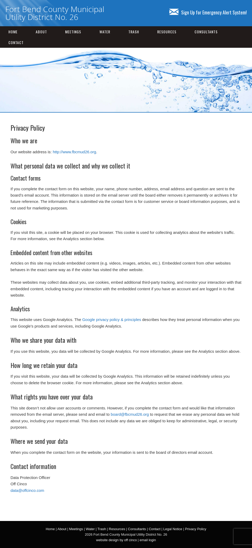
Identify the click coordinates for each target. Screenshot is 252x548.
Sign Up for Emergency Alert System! (208, 12)
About (41, 31)
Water (104, 31)
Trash (133, 31)
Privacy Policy (195, 529)
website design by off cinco (116, 540)
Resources (166, 31)
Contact (16, 42)
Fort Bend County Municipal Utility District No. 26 (54, 13)
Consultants (206, 31)
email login (148, 540)
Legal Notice (172, 529)
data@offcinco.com (27, 490)
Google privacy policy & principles (111, 319)
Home (13, 31)
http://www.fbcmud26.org (74, 152)
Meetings (73, 31)
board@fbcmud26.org (130, 414)
